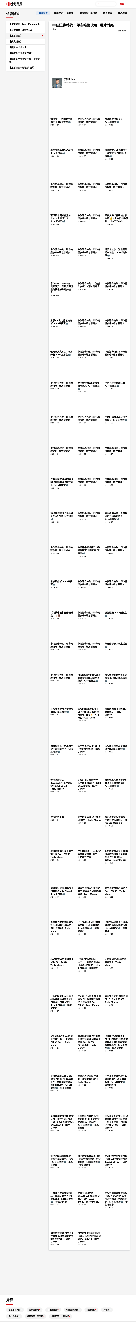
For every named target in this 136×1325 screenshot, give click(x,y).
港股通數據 (13, 1316)
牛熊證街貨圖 (72, 1310)
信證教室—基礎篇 (35, 1316)
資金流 (106, 1310)
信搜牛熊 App (14, 1310)
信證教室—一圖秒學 (60, 1316)
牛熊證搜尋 (53, 1310)
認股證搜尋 (34, 1310)
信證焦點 (91, 1310)
